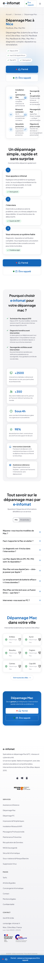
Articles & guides (9, 883)
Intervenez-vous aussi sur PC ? (22, 600)
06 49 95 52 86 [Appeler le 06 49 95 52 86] (8, 918)
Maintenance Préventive (12, 837)
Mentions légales (9, 899)
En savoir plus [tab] (24, 520)
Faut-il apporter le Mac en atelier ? (22, 541)
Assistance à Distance (11, 805)
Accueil (8, 14)
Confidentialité (8, 904)
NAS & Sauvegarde (10, 848)
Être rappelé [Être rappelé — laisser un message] (22, 77)
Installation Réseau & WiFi (12, 826)
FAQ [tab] (16, 520)
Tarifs (5, 877)
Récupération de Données (13, 842)
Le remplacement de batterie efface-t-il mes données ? (22, 581)
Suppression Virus (10, 864)
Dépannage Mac (9, 810)
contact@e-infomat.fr (11, 923)
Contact (6, 894)
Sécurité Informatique (11, 853)
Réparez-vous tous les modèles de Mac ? (22, 532)
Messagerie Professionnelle (13, 832)
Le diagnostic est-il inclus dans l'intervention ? (22, 550)
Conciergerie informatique (13, 888)
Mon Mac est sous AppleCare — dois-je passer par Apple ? (22, 570)
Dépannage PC (9, 816)
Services (18, 14)
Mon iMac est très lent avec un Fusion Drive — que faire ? (22, 591)
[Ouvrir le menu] (40, 3)
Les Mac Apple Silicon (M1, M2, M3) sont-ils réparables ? (22, 560)
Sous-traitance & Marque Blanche (16, 858)
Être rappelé (30, 3)
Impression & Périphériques (13, 821)
